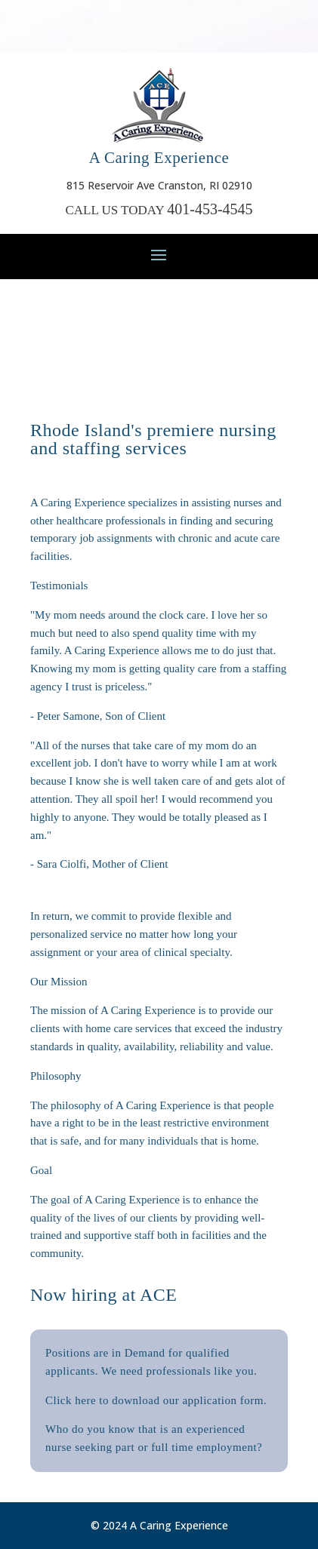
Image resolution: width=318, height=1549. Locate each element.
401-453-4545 (209, 209)
